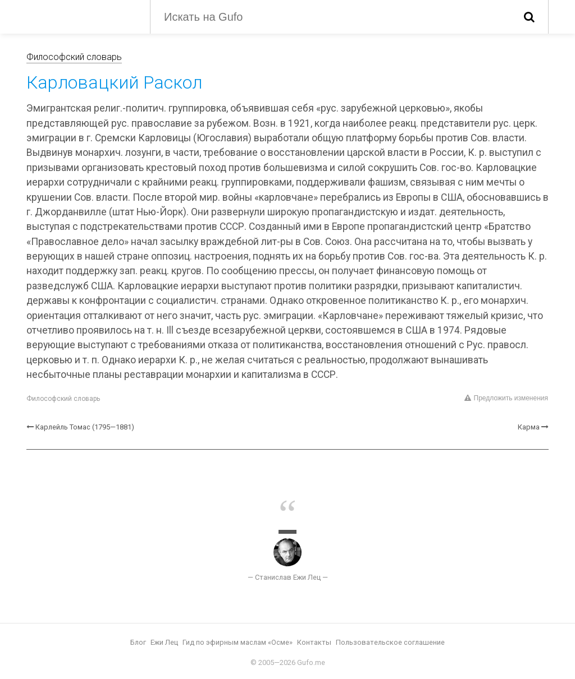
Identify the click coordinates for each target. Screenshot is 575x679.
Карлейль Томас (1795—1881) (84, 427)
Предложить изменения (506, 398)
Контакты (314, 642)
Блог (138, 642)
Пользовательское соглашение (390, 642)
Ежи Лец (164, 642)
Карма (529, 427)
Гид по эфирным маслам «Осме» (237, 642)
